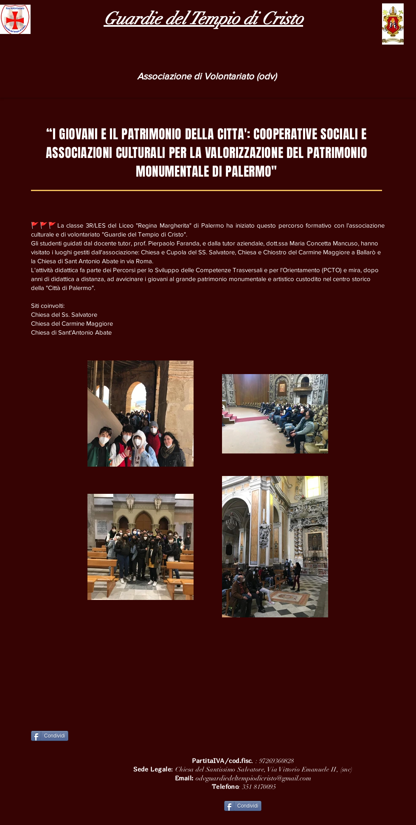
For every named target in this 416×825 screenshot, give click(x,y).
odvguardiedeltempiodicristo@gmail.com (253, 778)
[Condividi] (49, 736)
